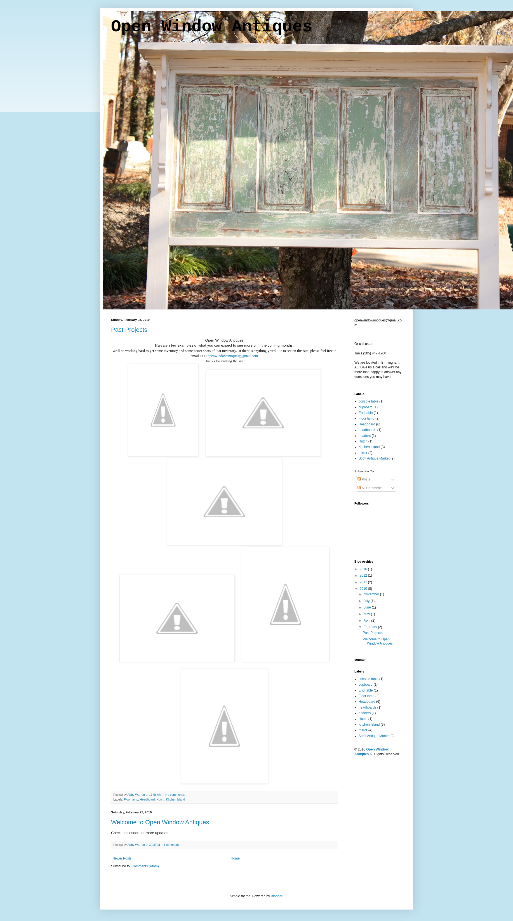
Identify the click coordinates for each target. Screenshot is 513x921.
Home (235, 858)
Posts (363, 479)
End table (366, 413)
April (367, 620)
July (367, 601)
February (371, 627)
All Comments (369, 488)
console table (368, 401)
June (368, 607)
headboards (367, 430)
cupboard (366, 407)
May (367, 614)
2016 (364, 569)
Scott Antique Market (374, 458)
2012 (364, 575)
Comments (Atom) (145, 866)
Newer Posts (121, 858)
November (372, 594)
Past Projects (129, 329)
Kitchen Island (175, 799)
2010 (364, 589)
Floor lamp (131, 799)
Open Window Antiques (211, 26)
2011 (364, 582)
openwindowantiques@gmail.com (233, 356)
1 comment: (172, 844)
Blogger (276, 896)
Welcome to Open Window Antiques (160, 822)
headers (365, 436)
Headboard (147, 799)
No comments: (175, 794)
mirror (363, 453)
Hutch (160, 799)
